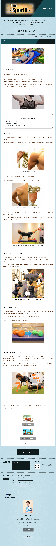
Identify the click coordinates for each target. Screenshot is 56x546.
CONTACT (15, 468)
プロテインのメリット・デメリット (24, 482)
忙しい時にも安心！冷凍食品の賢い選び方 (25, 480)
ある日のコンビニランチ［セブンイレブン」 (25, 477)
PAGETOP (50, 543)
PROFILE (15, 462)
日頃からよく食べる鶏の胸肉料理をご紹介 (25, 484)
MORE (6, 478)
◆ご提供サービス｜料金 (20, 22)
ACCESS (15, 465)
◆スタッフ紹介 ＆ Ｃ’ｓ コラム (27, 24)
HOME (36, 36)
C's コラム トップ (28, 443)
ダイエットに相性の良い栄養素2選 (24, 475)
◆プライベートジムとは (42, 20)
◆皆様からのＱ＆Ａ (37, 22)
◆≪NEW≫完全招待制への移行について (19, 20)
